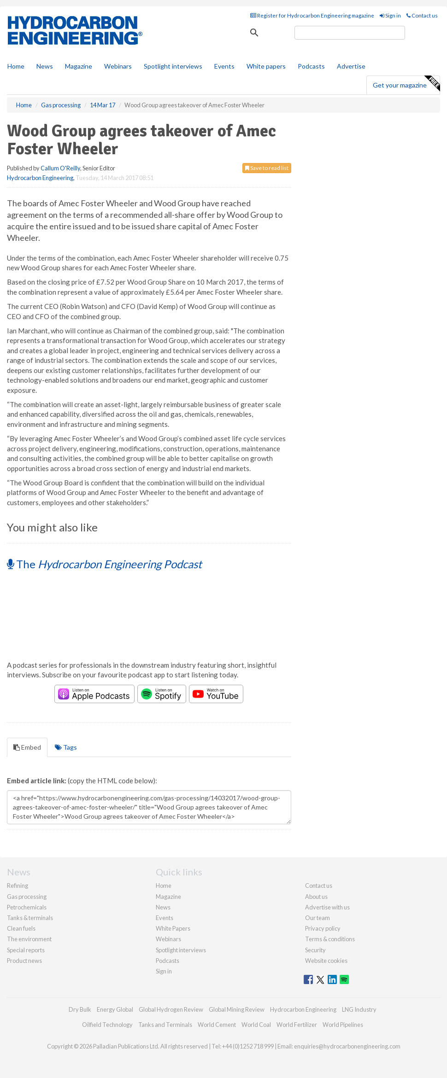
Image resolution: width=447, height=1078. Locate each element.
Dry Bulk (80, 1009)
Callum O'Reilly (60, 168)
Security (315, 950)
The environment (29, 939)
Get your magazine (406, 84)
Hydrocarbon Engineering (40, 177)
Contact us (422, 15)
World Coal (256, 1024)
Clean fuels (21, 928)
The (104, 564)
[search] (349, 33)
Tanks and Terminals (165, 1024)
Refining (17, 885)
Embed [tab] (27, 747)
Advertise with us (327, 907)
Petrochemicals (27, 907)
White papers (266, 66)
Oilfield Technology (107, 1024)
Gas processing (27, 896)
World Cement (217, 1024)
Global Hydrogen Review (171, 1009)
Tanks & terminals (30, 917)
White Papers (173, 928)
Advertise (351, 66)
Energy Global (115, 1009)
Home (15, 66)
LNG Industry (359, 1009)
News (163, 907)
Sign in (390, 15)
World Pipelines (343, 1024)
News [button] (44, 66)
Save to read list (266, 167)
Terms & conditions (330, 939)
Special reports (26, 950)
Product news (24, 960)
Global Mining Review (237, 1009)
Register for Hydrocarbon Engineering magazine (312, 15)
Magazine (78, 66)
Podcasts (311, 66)
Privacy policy (323, 928)
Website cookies (326, 960)
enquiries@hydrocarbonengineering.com (347, 1046)
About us (316, 896)
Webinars (118, 66)
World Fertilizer (296, 1024)
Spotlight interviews (173, 66)
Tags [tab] (66, 747)
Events (224, 66)
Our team (317, 917)
